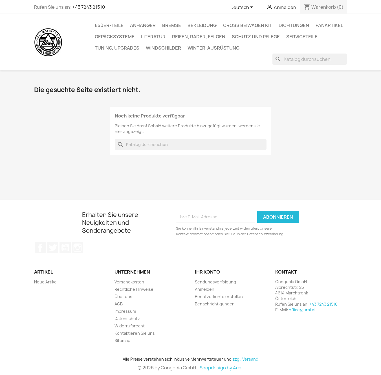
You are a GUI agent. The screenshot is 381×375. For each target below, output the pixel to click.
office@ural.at (302, 309)
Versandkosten (129, 282)
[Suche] (309, 59)
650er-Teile (109, 25)
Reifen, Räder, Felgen (198, 37)
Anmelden (204, 289)
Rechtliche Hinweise (133, 289)
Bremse (171, 25)
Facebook (40, 247)
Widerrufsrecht (129, 326)
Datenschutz (127, 318)
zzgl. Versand (245, 359)
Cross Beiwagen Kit (247, 25)
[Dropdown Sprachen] (242, 7)
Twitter (52, 247)
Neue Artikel (46, 282)
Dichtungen (294, 25)
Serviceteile (302, 37)
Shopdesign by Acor (221, 368)
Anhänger (143, 25)
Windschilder (163, 48)
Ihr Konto (207, 272)
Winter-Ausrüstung (213, 48)
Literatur (153, 37)
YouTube (65, 247)
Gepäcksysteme (115, 37)
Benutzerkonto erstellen (219, 296)
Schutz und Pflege (256, 37)
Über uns (123, 296)
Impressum (125, 311)
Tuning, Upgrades (117, 48)
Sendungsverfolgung (215, 282)
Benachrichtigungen (215, 304)
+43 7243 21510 (88, 7)
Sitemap (122, 340)
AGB (118, 304)
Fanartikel (329, 25)
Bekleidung (202, 25)
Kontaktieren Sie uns (134, 333)
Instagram (77, 247)
